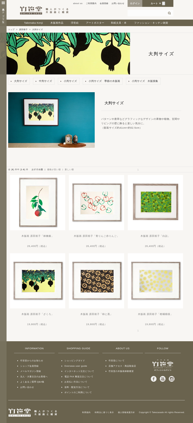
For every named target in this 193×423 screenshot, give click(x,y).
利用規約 (86, 412)
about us (78, 3)
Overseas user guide (75, 366)
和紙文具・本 (119, 22)
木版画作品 (56, 22)
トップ (11, 29)
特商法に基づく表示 (104, 412)
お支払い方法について (75, 382)
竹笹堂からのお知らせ (31, 360)
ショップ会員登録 (29, 366)
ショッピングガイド (74, 360)
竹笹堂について (117, 360)
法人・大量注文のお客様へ (34, 376)
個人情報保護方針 (126, 412)
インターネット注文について (79, 371)
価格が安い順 (54, 169)
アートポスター (95, 22)
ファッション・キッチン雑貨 (151, 22)
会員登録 (104, 3)
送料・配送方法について (77, 387)
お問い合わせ (118, 3)
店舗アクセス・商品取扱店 (122, 366)
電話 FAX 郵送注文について (78, 376)
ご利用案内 (91, 3)
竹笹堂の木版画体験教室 (121, 371)
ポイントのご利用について (78, 392)
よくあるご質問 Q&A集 (32, 382)
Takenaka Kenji (33, 22)
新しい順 (69, 169)
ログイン (135, 3)
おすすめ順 (37, 169)
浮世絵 (75, 22)
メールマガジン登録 (30, 371)
